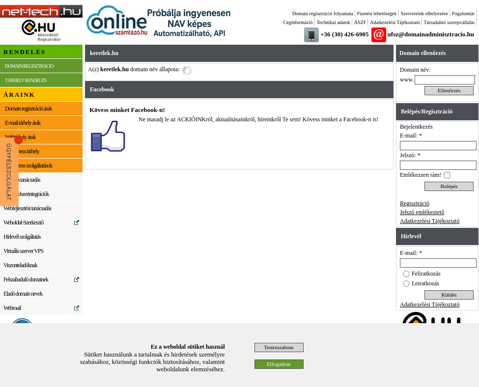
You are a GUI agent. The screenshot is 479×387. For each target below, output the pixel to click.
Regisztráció (414, 203)
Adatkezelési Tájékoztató (395, 22)
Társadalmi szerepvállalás (449, 22)
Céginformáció (297, 22)
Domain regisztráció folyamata (322, 13)
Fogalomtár (463, 13)
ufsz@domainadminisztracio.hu (431, 34)
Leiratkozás (425, 283)
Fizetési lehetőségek (377, 13)
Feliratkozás (426, 273)
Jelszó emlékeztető (422, 212)
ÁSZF (360, 22)
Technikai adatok (333, 22)
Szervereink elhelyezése (424, 13)
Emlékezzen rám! (420, 174)
